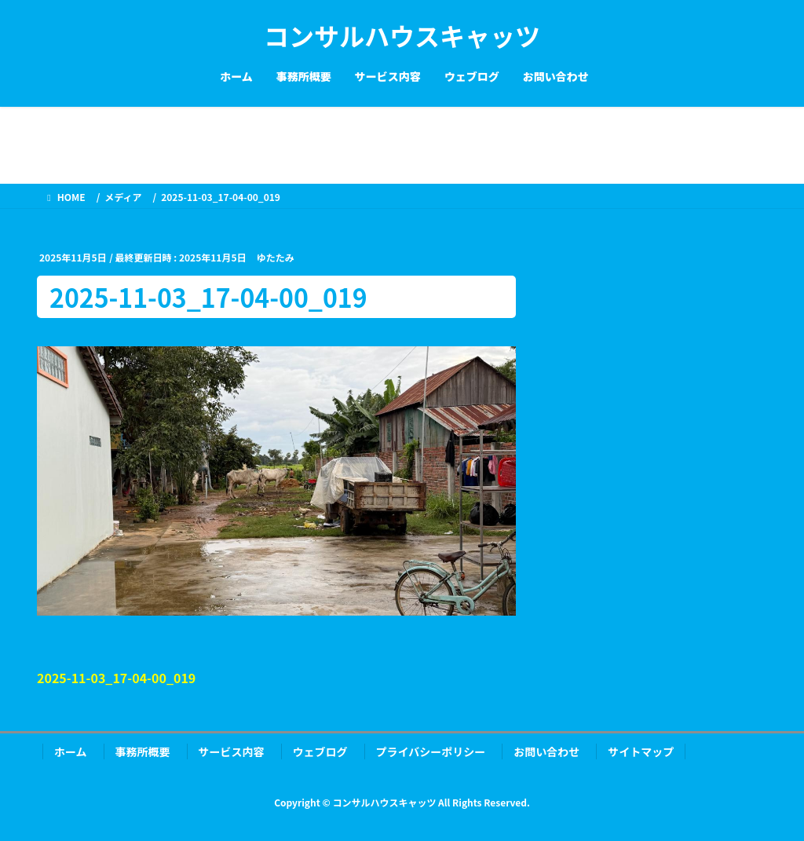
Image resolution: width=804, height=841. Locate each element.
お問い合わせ (546, 751)
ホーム (70, 751)
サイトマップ (641, 751)
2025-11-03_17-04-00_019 (116, 677)
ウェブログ (320, 751)
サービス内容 (232, 751)
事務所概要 (142, 751)
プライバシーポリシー (431, 751)
